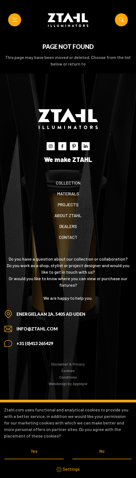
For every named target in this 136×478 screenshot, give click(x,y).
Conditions (68, 377)
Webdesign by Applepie (68, 383)
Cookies (68, 370)
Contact (68, 237)
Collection (68, 182)
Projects (68, 204)
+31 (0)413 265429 (35, 343)
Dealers (68, 226)
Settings (68, 469)
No (102, 451)
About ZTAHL (68, 215)
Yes (34, 451)
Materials (68, 193)
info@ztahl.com (37, 328)
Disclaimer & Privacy (68, 364)
